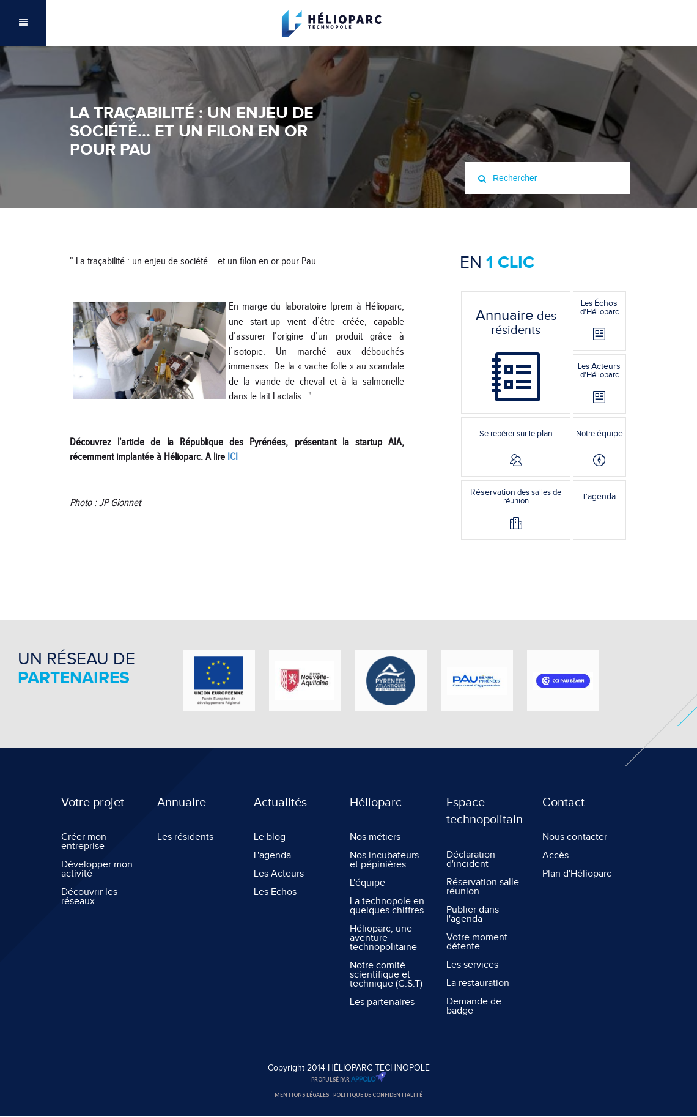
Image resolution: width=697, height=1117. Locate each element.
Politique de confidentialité (377, 1095)
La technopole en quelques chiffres (387, 906)
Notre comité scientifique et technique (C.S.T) (386, 975)
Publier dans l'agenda (472, 914)
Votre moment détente (476, 942)
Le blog (270, 837)
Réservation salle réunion (482, 887)
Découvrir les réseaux (89, 897)
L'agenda (272, 855)
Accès (555, 855)
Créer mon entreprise (83, 842)
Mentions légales (302, 1095)
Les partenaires (382, 1002)
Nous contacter (574, 837)
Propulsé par (348, 1078)
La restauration (477, 983)
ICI (232, 457)
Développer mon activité (97, 869)
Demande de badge (473, 1006)
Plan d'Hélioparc (576, 873)
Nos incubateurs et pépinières (384, 860)
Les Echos (275, 892)
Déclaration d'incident (470, 859)
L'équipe (367, 883)
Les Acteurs (279, 873)
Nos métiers (375, 837)
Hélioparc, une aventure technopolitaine (383, 938)
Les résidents (185, 837)
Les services (472, 965)
